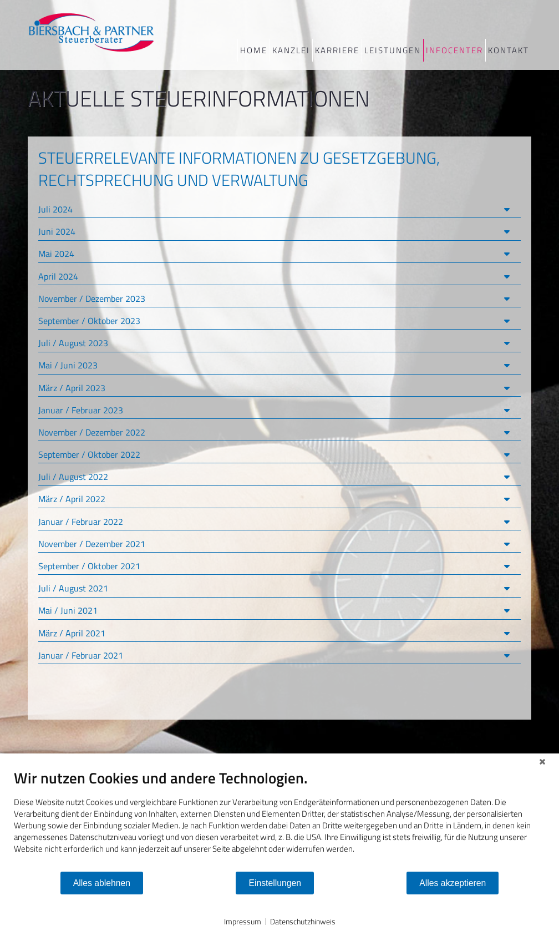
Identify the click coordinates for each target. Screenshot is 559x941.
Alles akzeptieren (452, 883)
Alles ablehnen (101, 883)
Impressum (242, 921)
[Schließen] (542, 761)
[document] (279, 819)
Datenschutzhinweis (303, 921)
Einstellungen (274, 883)
